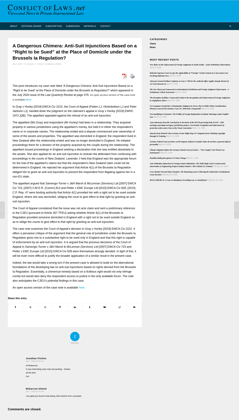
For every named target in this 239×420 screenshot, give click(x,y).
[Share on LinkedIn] (75, 307)
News (153, 47)
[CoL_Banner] (47, 11)
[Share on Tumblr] (89, 307)
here (28, 99)
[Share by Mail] (134, 307)
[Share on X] (30, 307)
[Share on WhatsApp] (45, 307)
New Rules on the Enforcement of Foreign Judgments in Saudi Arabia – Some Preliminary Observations (190, 65)
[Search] (229, 26)
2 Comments (29, 64)
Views (40, 64)
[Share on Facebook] (15, 307)
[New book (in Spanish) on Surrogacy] (2, 210)
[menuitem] (13, 26)
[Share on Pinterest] (60, 307)
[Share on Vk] (104, 307)
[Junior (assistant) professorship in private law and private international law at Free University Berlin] (236, 210)
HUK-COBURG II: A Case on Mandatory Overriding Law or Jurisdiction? (178, 180)
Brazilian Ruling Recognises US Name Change (168, 158)
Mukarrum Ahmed (54, 64)
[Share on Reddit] (119, 307)
